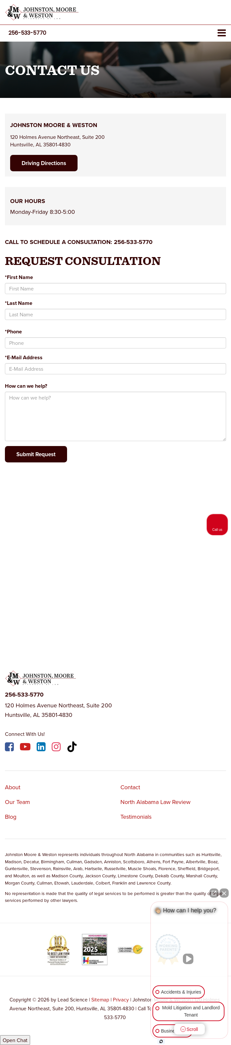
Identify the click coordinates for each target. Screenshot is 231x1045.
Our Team (17, 802)
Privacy (121, 999)
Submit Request (36, 454)
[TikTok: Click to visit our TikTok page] (72, 748)
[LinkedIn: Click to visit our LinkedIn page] (42, 748)
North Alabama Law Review (155, 802)
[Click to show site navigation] (221, 33)
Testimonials (135, 816)
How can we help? (26, 386)
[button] (27, 33)
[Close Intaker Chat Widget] (224, 893)
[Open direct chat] (214, 893)
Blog (10, 816)
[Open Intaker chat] (161, 1041)
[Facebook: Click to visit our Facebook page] (10, 748)
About (12, 787)
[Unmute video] (189, 958)
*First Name (19, 277)
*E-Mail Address (24, 357)
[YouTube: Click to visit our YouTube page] (26, 748)
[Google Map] (115, 555)
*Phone (13, 331)
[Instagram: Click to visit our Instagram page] (57, 748)
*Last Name (18, 303)
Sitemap (100, 999)
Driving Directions (44, 163)
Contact (130, 787)
